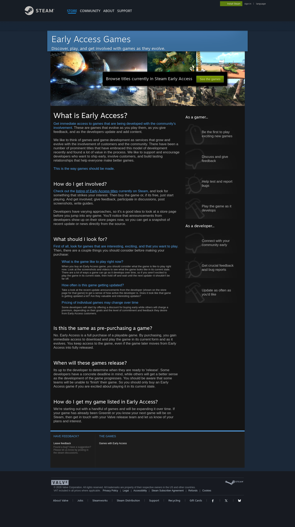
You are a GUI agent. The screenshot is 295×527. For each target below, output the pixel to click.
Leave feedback (62, 443)
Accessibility (140, 490)
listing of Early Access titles (97, 191)
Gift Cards (196, 500)
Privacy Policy (110, 490)
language (261, 3)
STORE (72, 11)
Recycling (174, 500)
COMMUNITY (90, 11)
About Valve (60, 500)
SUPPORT (124, 11)
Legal (126, 490)
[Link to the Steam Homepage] (43, 14)
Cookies (206, 490)
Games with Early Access (113, 443)
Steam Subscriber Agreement (168, 490)
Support (154, 500)
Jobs (80, 500)
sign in (247, 3)
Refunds (193, 490)
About (108, 11)
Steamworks (100, 500)
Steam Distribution (128, 500)
